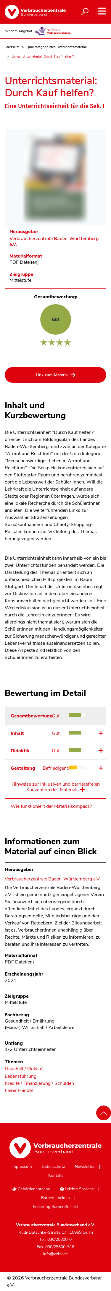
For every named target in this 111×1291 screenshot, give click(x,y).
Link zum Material (52, 375)
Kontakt (55, 1175)
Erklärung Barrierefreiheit (55, 1207)
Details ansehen (100, 733)
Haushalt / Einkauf (24, 1069)
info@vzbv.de (55, 1254)
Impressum (22, 1167)
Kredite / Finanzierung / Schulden (39, 1083)
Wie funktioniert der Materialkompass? (51, 806)
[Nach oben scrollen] (103, 1113)
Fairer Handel (19, 1090)
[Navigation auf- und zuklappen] (102, 11)
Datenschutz (53, 1167)
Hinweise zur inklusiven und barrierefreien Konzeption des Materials (56, 787)
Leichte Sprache (77, 1189)
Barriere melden (55, 1198)
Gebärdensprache (31, 1189)
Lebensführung (20, 1076)
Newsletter (85, 1167)
